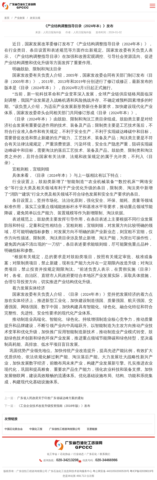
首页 (6, 17)
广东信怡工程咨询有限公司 (64, 429)
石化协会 (65, 454)
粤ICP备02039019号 (141, 471)
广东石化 (92, 454)
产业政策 (19, 17)
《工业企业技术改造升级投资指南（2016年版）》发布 (53, 405)
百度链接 (92, 429)
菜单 (152, 5)
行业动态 (78, 454)
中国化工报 (35, 429)
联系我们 (105, 454)
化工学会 (52, 454)
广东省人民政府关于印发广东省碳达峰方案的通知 (50, 398)
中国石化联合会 (14, 429)
